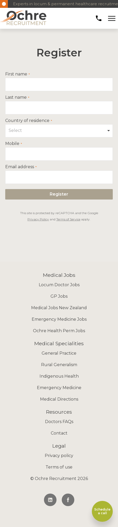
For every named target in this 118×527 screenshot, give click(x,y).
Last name (16, 97)
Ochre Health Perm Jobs (59, 330)
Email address (19, 167)
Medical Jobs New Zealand (59, 307)
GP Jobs (59, 296)
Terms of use (59, 467)
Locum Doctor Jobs (59, 284)
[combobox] (59, 130)
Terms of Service (68, 219)
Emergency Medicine (59, 387)
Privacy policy (59, 455)
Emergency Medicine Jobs (59, 319)
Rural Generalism (59, 364)
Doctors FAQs (59, 421)
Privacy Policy (38, 219)
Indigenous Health (59, 376)
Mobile (12, 143)
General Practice (59, 353)
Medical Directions (59, 399)
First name (16, 74)
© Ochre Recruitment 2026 (59, 478)
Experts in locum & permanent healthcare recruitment (63, 3)
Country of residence (27, 120)
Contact (59, 433)
